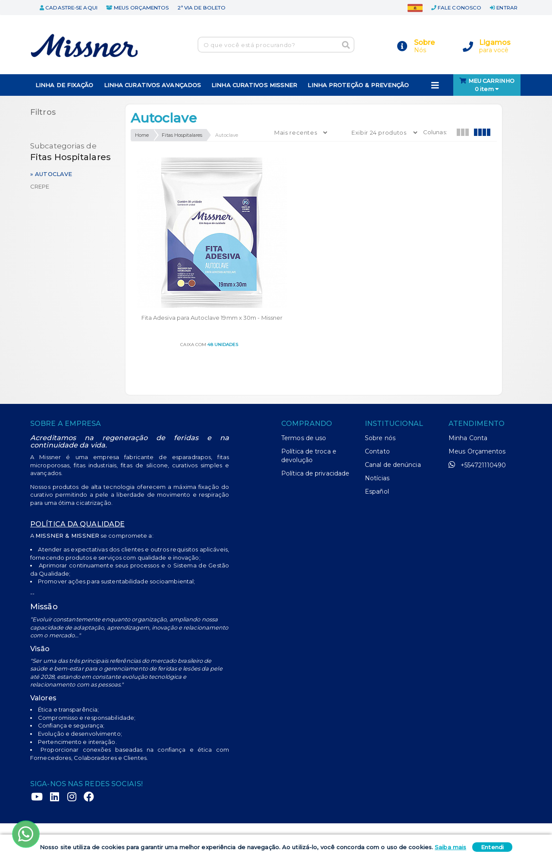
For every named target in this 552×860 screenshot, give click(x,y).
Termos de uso (303, 372)
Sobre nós (380, 372)
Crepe (40, 186)
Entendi (492, 847)
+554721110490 (477, 399)
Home (142, 135)
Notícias (377, 412)
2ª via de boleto (202, 8)
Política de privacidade (315, 408)
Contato (377, 386)
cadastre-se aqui (68, 8)
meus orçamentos (137, 8)
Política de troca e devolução (308, 390)
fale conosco (456, 8)
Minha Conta (467, 372)
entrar (504, 8)
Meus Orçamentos (477, 386)
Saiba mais (450, 847)
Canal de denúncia (393, 399)
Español (377, 426)
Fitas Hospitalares (182, 135)
